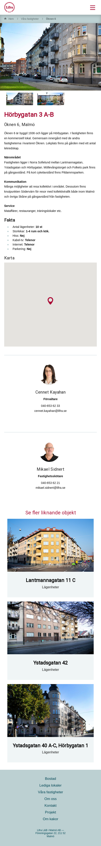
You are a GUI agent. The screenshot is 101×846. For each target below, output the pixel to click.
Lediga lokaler (50, 785)
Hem (11, 18)
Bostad (50, 779)
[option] (19, 99)
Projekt (50, 812)
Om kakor (50, 819)
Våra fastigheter (30, 18)
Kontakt (50, 806)
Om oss (50, 799)
